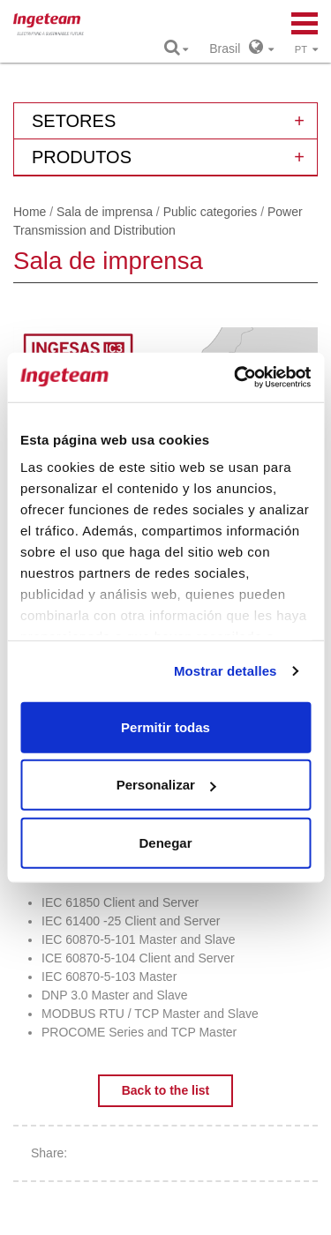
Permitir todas (165, 726)
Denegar (165, 842)
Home (29, 212)
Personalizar (166, 784)
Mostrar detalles (225, 670)
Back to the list (166, 1090)
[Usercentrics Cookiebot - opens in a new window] (236, 377)
